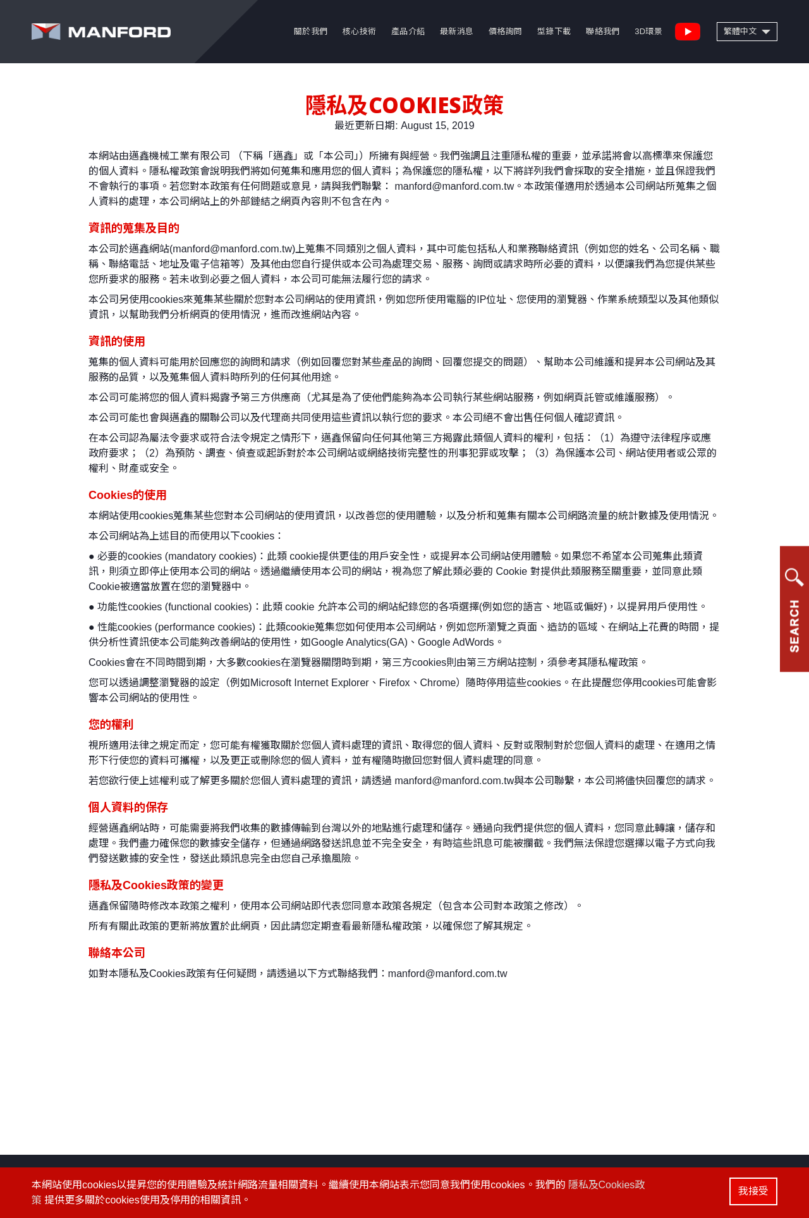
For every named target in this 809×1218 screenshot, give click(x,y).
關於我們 (310, 31)
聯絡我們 (602, 31)
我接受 (753, 1191)
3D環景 (648, 31)
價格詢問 (505, 31)
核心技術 (359, 31)
